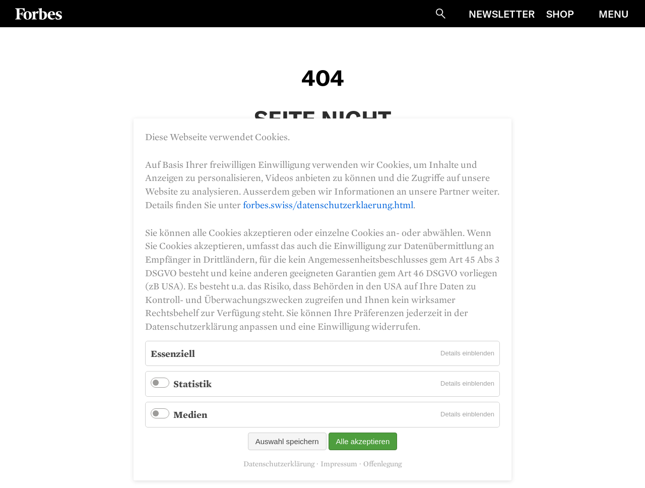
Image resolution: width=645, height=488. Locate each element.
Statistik (192, 384)
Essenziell (173, 353)
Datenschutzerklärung (278, 463)
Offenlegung (382, 463)
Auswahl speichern (287, 441)
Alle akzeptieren (363, 441)
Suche (440, 14)
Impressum (338, 463)
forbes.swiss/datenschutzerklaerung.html (328, 205)
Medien (190, 414)
